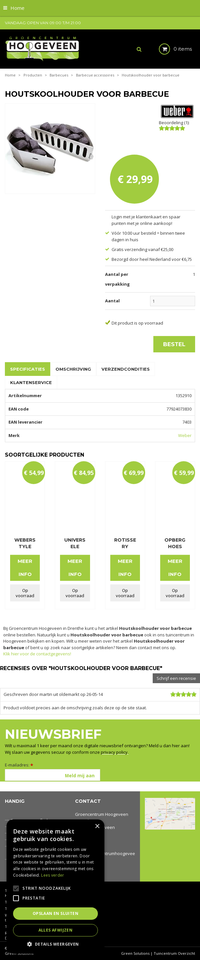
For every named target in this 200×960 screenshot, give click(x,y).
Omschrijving (73, 369)
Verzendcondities (125, 369)
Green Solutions (135, 953)
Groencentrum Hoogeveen (101, 814)
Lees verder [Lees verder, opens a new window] (52, 875)
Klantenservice (31, 382)
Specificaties (27, 369)
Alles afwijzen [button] (55, 930)
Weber (185, 435)
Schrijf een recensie (176, 678)
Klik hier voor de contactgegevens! (37, 654)
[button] (55, 944)
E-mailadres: (19, 765)
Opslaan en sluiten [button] (55, 913)
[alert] (55, 886)
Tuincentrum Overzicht (174, 953)
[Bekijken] (170, 49)
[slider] (172, 128)
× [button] (97, 826)
